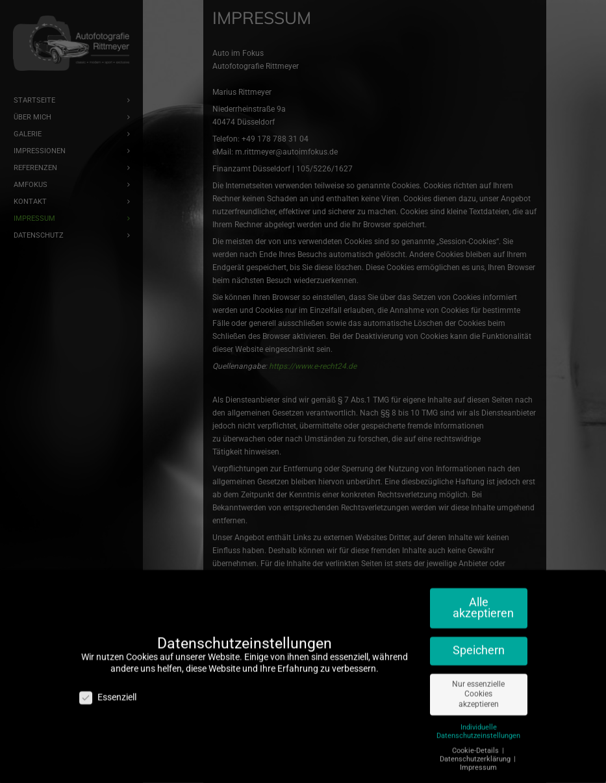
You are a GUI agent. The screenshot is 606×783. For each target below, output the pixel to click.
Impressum (478, 760)
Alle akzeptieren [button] (483, 600)
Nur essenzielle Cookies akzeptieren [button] (478, 687)
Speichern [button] (479, 643)
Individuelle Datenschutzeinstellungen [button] (478, 723)
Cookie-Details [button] (476, 743)
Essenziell (107, 690)
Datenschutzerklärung (476, 752)
